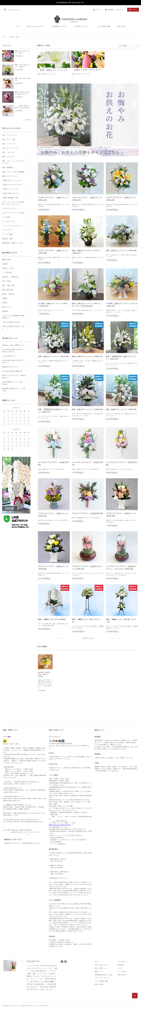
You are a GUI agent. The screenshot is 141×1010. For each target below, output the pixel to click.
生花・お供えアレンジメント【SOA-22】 (121, 409)
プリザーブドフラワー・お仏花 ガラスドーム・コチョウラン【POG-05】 (121, 568)
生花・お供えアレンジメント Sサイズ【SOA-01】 (86, 252)
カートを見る (121, 971)
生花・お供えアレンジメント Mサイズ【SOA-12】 (53, 305)
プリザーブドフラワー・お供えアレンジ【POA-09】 (53, 252)
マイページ (99, 9)
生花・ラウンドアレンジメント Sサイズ (22, 52)
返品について (99, 971)
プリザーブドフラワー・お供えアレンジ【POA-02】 (53, 199)
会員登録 (111, 9)
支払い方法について (101, 965)
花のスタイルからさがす (35, 26)
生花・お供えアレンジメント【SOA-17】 (87, 356)
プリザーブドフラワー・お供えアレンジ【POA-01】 (53, 515)
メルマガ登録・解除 (103, 26)
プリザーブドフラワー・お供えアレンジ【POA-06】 (53, 568)
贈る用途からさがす (60, 26)
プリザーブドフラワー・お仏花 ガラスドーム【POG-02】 (87, 568)
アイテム (132, 9)
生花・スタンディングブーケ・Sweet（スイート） (22, 93)
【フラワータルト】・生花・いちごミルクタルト (23, 106)
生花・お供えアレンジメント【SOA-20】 (87, 409)
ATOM (101, 984)
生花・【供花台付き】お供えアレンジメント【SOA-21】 (53, 411)
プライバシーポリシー (102, 978)
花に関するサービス (82, 26)
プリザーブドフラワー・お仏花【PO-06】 (53, 463)
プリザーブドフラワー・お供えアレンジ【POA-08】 (121, 199)
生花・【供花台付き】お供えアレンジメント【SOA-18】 (121, 358)
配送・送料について (101, 968)
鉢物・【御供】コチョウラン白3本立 (52, 619)
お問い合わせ (121, 26)
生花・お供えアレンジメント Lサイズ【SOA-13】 (121, 305)
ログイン (122, 9)
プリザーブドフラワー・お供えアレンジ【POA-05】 (121, 515)
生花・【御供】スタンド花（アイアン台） (86, 620)
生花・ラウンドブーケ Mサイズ (22, 79)
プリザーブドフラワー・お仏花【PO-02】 (88, 513)
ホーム (17, 26)
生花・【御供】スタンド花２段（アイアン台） (121, 620)
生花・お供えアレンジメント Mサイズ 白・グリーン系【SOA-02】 (87, 305)
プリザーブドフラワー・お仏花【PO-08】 (121, 463)
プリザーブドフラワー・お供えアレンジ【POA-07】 (87, 199)
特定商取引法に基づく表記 (103, 975)
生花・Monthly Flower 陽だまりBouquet (44, 674)
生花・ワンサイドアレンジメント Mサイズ (22, 65)
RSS (96, 984)
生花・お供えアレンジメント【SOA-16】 (53, 356)
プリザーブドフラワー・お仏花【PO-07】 (87, 463)
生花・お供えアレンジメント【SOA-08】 (121, 250)
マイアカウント (122, 962)
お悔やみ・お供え (14, 37)
